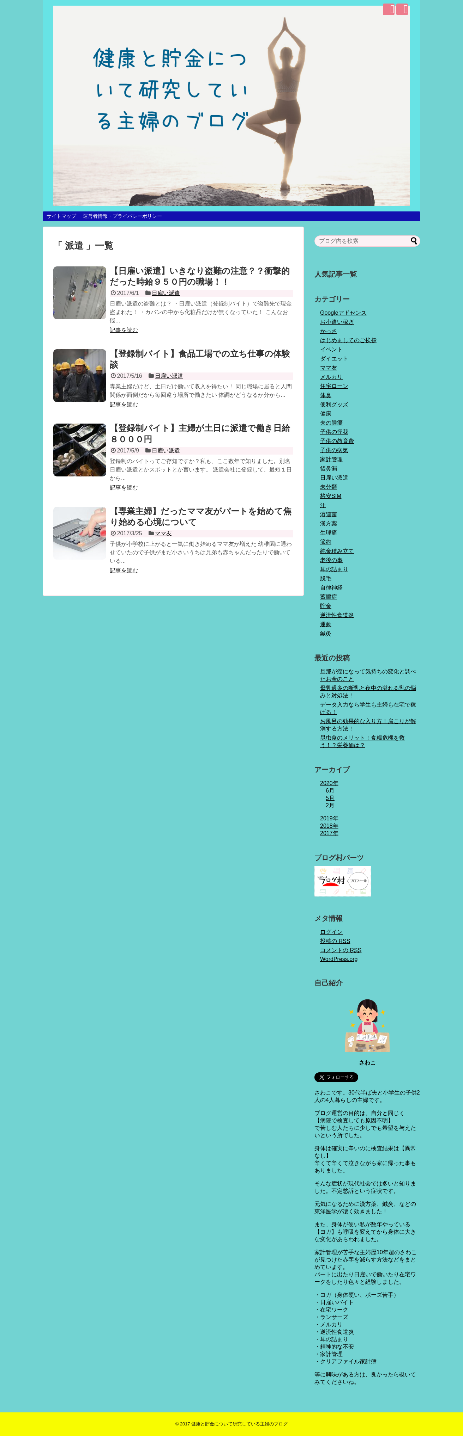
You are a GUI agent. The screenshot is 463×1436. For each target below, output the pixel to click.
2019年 (329, 818)
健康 (325, 414)
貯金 (325, 606)
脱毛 (325, 578)
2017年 (329, 833)
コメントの (340, 950)
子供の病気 (334, 450)
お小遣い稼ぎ (337, 322)
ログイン (331, 932)
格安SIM (330, 496)
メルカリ (331, 377)
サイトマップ (61, 216)
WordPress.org (338, 959)
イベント (331, 349)
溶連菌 (328, 514)
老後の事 (331, 560)
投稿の (335, 941)
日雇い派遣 (166, 293)
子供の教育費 (337, 441)
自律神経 (331, 588)
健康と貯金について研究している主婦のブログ (239, 1423)
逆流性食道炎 (337, 615)
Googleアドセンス (343, 313)
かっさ (328, 331)
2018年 (329, 826)
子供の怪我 (334, 432)
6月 (330, 791)
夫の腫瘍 (331, 423)
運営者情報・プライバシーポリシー (122, 216)
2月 (330, 805)
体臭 (325, 395)
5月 (330, 798)
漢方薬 (328, 523)
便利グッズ (334, 404)
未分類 (328, 487)
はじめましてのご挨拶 (348, 340)
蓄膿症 (328, 597)
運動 (325, 624)
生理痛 (328, 533)
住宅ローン (334, 386)
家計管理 (331, 459)
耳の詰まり (334, 569)
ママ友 (163, 533)
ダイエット (334, 359)
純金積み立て (337, 551)
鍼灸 (325, 633)
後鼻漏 (328, 469)
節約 (325, 542)
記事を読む (124, 330)
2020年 (329, 783)
